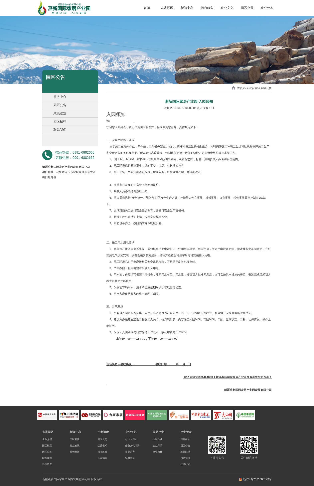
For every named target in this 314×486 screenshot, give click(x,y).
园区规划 (47, 458)
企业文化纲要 (132, 445)
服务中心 (59, 97)
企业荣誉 (130, 451)
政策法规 (59, 113)
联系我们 (59, 129)
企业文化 (227, 8)
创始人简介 (131, 439)
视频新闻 (75, 451)
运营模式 (102, 445)
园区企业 (247, 8)
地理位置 (47, 464)
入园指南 (102, 458)
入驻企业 (157, 439)
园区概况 (47, 445)
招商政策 (102, 451)
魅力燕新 (130, 458)
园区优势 (102, 439)
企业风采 (157, 445)
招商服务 (207, 8)
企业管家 (267, 8)
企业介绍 (47, 439)
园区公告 (59, 105)
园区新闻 (75, 439)
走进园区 (167, 8)
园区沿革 (47, 451)
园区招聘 (59, 121)
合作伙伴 (157, 451)
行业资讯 (75, 445)
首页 (147, 8)
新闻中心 (187, 8)
